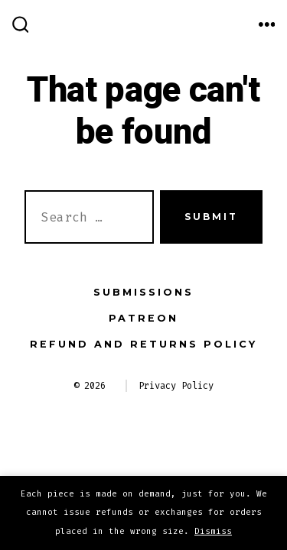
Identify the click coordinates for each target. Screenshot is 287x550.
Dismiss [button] (213, 531)
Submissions (143, 292)
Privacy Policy (176, 386)
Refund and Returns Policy (143, 344)
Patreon (143, 318)
